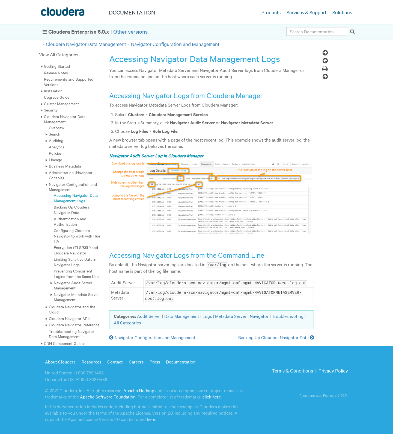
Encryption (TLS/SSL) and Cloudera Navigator (76, 250)
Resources (91, 361)
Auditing (56, 140)
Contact (115, 361)
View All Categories (58, 54)
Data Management (181, 315)
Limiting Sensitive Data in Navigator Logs (75, 261)
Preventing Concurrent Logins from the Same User (77, 273)
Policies (55, 153)
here (151, 418)
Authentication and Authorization (70, 221)
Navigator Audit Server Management (73, 285)
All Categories (127, 322)
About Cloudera (60, 361)
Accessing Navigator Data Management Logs (76, 197)
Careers (136, 361)
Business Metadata (65, 166)
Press (155, 361)
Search (54, 134)
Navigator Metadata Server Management (76, 297)
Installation (53, 90)
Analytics (56, 146)
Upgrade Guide (56, 97)
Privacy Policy (333, 370)
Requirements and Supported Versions (68, 81)
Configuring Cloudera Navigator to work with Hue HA (77, 236)
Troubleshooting (287, 315)
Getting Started (57, 66)
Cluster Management (61, 103)
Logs (207, 315)
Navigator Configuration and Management (175, 44)
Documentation (181, 361)
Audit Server (149, 315)
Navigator (259, 315)
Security (51, 110)
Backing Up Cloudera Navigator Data (71, 209)
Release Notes (56, 72)
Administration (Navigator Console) (71, 175)
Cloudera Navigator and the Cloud (72, 309)
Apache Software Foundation (108, 396)
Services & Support (306, 12)
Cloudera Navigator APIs (70, 318)
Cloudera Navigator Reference (74, 324)
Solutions (342, 12)
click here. (212, 396)
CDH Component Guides (64, 343)
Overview (56, 127)
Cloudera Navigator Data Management (86, 44)
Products (271, 12)
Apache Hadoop (138, 390)
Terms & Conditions (292, 370)
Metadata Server (230, 315)
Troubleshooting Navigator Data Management (71, 334)
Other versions (130, 31)
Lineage (55, 159)
